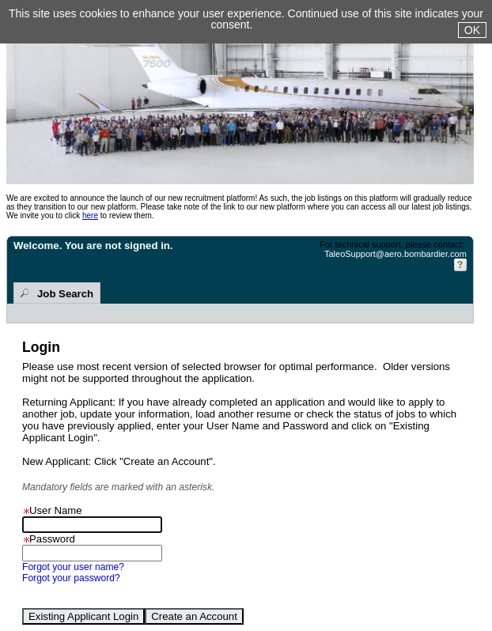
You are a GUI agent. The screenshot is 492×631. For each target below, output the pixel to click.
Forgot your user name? (73, 566)
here (90, 215)
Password (48, 539)
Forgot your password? (71, 578)
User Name (52, 510)
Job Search (65, 294)
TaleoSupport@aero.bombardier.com (395, 254)
